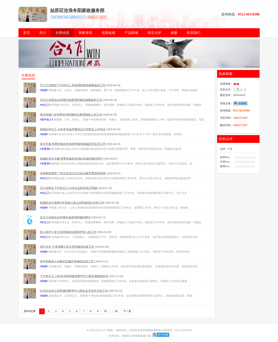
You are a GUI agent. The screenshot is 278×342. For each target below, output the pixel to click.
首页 (26, 33)
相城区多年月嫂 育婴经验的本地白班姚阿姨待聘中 (71, 158)
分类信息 (62, 33)
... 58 (115, 311)
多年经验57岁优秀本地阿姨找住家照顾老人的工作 (71, 114)
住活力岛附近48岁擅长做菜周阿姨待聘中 (65, 217)
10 (105, 311)
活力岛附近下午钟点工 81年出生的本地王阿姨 (68, 188)
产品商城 (131, 33)
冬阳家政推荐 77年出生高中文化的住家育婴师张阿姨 (73, 173)
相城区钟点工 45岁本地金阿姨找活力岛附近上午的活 (73, 129)
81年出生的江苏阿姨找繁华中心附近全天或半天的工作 (74, 290)
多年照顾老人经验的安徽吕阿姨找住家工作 (67, 261)
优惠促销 (108, 33)
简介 (42, 33)
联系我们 (193, 33)
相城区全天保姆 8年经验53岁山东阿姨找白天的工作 (72, 202)
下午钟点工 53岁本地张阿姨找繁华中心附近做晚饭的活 (74, 276)
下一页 (127, 311)
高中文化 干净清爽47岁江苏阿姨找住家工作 (67, 246)
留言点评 (154, 33)
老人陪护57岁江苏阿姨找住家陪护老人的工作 (68, 232)
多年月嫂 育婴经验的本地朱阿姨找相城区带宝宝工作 (73, 143)
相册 (174, 33)
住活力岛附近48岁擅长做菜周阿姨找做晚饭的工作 (71, 99)
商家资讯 (85, 33)
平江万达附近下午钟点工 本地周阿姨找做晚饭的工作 (73, 85)
